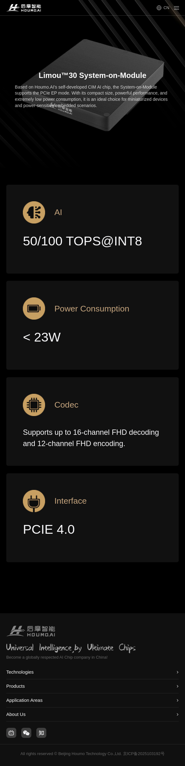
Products (15, 686)
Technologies (20, 672)
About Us (16, 714)
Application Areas (24, 700)
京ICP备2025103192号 (144, 753)
